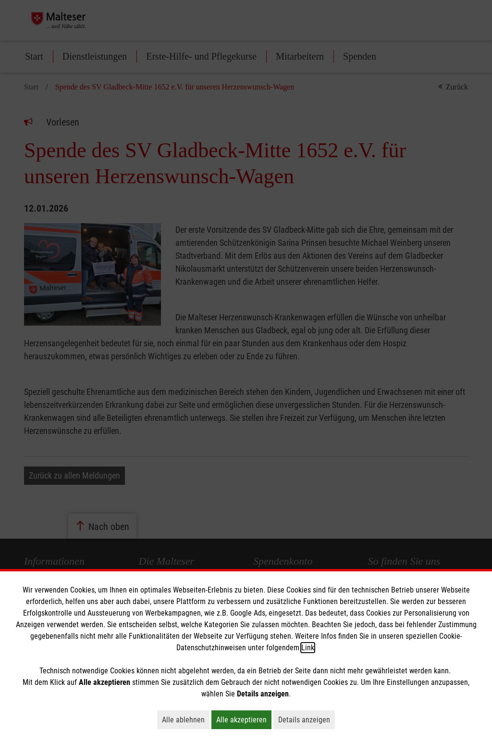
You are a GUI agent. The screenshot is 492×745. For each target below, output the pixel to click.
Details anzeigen (306, 719)
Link (307, 647)
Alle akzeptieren (243, 719)
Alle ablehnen (185, 719)
